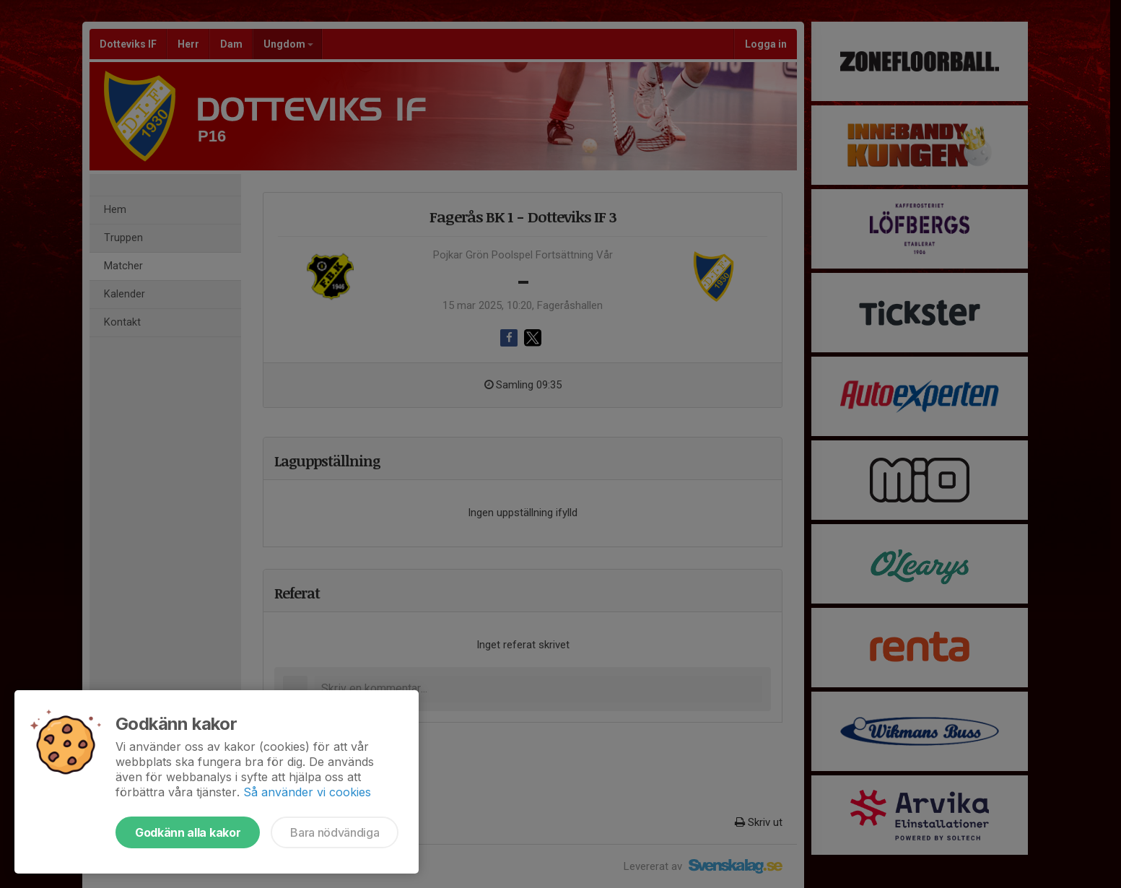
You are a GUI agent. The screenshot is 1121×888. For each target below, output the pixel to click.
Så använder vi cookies (307, 792)
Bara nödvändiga (334, 832)
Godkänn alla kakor (187, 832)
